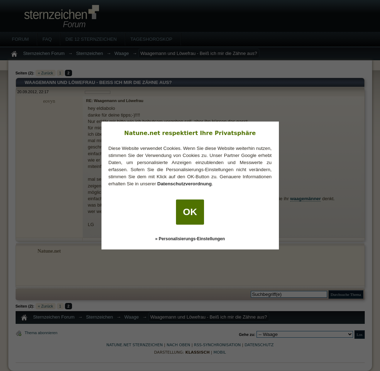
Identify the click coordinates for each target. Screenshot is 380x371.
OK (190, 212)
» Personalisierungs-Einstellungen (190, 238)
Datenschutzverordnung (184, 183)
